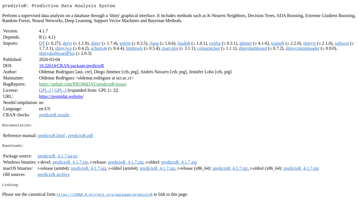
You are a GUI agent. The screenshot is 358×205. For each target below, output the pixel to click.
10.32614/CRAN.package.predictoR (71, 66)
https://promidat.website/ (61, 97)
